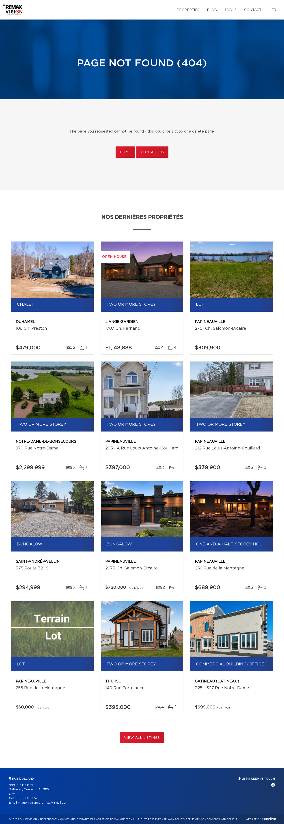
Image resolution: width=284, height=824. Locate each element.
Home (125, 152)
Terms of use (195, 819)
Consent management (222, 819)
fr (273, 10)
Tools (230, 10)
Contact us (152, 152)
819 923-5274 (27, 798)
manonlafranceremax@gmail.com (43, 802)
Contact (252, 10)
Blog (212, 10)
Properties (188, 10)
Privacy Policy (174, 819)
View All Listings (142, 737)
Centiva (269, 818)
